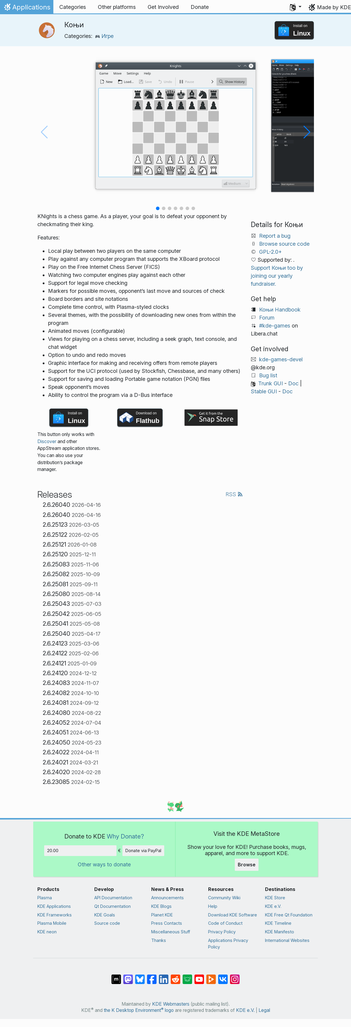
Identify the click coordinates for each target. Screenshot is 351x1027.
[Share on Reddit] (175, 976)
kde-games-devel (281, 359)
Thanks (158, 940)
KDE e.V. (273, 906)
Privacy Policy (222, 931)
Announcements (167, 897)
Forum (267, 317)
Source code (107, 923)
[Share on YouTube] (199, 976)
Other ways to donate (104, 864)
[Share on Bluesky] (140, 976)
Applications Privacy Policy (228, 943)
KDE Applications (54, 906)
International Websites (287, 940)
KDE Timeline (278, 923)
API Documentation (113, 897)
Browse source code (284, 244)
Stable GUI (264, 391)
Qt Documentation (112, 906)
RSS (234, 494)
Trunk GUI (270, 383)
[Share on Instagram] (235, 976)
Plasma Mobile (51, 923)
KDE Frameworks (54, 914)
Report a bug (275, 236)
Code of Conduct (225, 923)
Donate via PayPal (143, 850)
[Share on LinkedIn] (163, 976)
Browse (247, 865)
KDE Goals (104, 914)
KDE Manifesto (279, 931)
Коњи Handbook (280, 309)
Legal (264, 1010)
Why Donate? (125, 836)
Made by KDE (334, 7)
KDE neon (47, 931)
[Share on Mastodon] (128, 976)
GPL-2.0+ (270, 252)
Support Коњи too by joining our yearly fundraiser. (277, 276)
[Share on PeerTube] (211, 976)
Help (212, 906)
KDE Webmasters (170, 1004)
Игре (104, 36)
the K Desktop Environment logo (139, 1010)
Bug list (268, 375)
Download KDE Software (232, 914)
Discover (46, 441)
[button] (295, 7)
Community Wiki (224, 897)
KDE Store (275, 897)
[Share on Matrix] (116, 976)
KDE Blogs (161, 906)
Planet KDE (162, 914)
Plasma (44, 897)
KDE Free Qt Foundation (288, 914)
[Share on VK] (223, 976)
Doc (293, 383)
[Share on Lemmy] (187, 976)
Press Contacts (166, 923)
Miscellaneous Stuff (170, 931)
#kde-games (274, 325)
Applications (26, 8)
